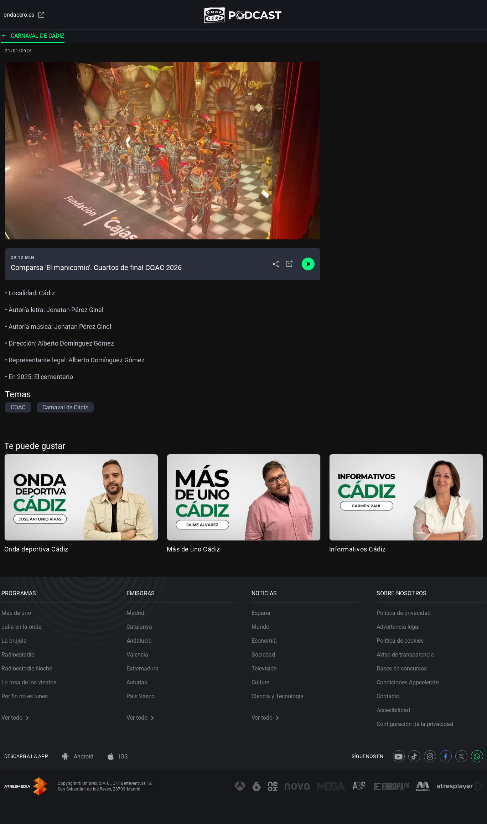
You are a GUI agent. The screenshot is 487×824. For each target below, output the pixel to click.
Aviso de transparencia (408, 652)
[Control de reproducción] (308, 265)
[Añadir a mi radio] (289, 266)
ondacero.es (21, 15)
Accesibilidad (396, 707)
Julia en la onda (24, 624)
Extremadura (145, 666)
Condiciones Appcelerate (410, 680)
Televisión (267, 666)
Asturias (139, 680)
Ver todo (17, 715)
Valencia (140, 652)
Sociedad (266, 652)
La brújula (17, 638)
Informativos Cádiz (357, 550)
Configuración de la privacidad (417, 721)
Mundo (263, 624)
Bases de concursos (404, 666)
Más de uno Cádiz (193, 550)
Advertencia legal (401, 624)
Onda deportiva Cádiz (36, 550)
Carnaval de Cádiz (32, 37)
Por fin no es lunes (27, 693)
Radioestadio (20, 652)
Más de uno (19, 610)
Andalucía (142, 638)
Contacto (390, 693)
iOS (118, 756)
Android (77, 756)
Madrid (138, 610)
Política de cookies (402, 638)
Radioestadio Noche (29, 666)
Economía (267, 638)
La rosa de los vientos (31, 680)
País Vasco (143, 693)
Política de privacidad (406, 610)
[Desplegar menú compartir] (276, 266)
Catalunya (142, 624)
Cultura (263, 680)
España (263, 610)
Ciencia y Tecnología (280, 693)
